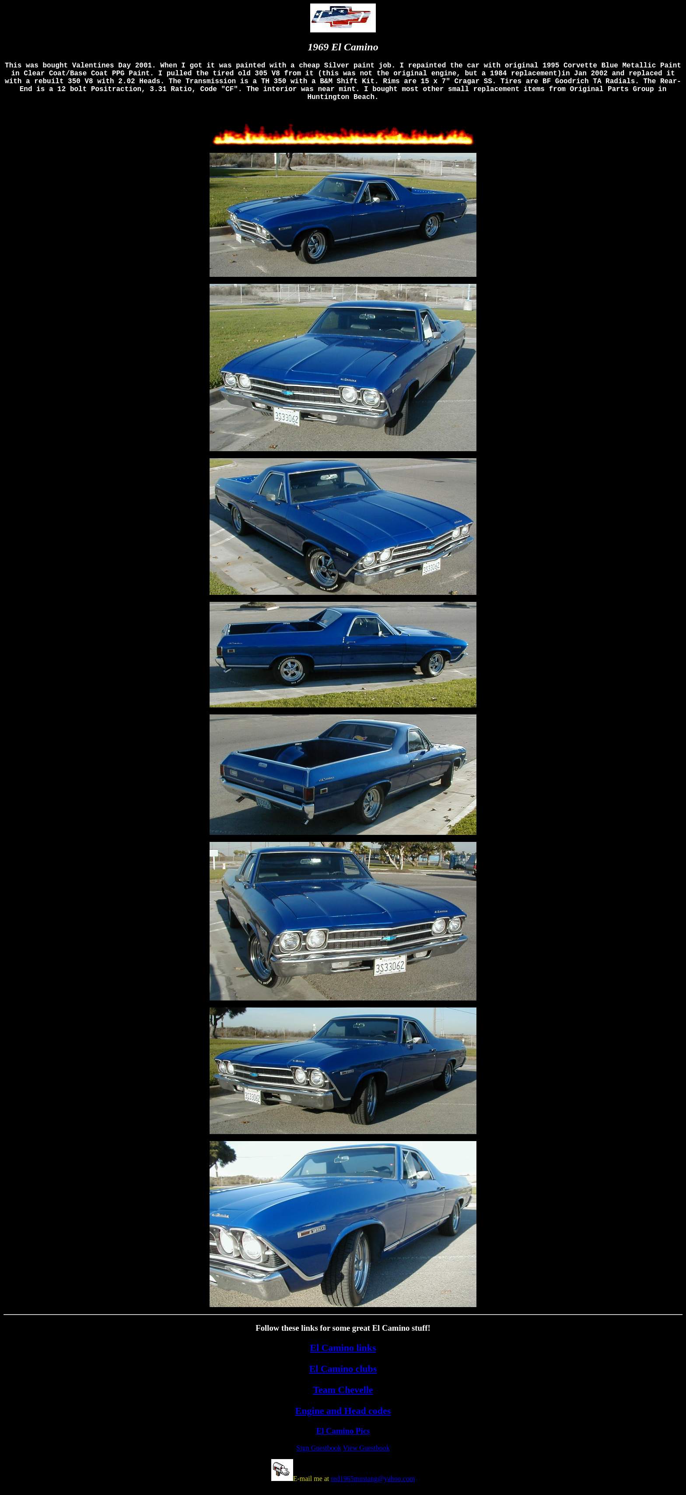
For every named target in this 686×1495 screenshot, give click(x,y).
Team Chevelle (343, 1398)
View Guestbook (366, 1456)
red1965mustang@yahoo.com (373, 1487)
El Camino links (343, 1356)
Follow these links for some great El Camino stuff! (343, 1336)
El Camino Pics (343, 1439)
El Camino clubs (343, 1377)
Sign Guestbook (318, 1456)
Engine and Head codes (343, 1419)
